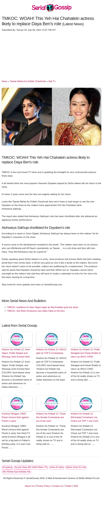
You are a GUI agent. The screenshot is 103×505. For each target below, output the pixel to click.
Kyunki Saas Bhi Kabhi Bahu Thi (31, 467)
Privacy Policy (43, 486)
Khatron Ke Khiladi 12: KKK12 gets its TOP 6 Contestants (51, 351)
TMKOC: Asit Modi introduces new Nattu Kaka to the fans (36, 311)
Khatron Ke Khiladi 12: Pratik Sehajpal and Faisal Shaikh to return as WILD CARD (86, 353)
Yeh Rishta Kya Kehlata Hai (16, 471)
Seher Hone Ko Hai (76, 467)
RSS (75, 486)
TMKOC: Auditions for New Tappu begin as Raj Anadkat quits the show (42, 307)
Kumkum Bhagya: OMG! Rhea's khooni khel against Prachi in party (15, 417)
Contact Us (57, 486)
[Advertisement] (51, 54)
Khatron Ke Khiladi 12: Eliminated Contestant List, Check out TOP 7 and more (84, 417)
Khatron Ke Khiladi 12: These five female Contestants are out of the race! (51, 417)
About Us (29, 486)
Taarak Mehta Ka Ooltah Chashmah (28, 81)
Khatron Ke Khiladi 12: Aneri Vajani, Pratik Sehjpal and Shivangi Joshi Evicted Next (16, 353)
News (4, 81)
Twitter (68, 486)
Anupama (7, 467)
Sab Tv (52, 81)
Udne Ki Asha (57, 467)
